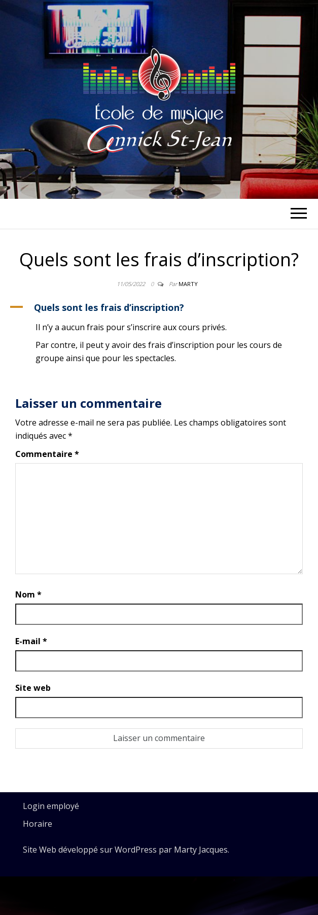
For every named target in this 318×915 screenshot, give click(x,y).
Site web (33, 687)
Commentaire (47, 454)
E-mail (31, 641)
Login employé (51, 806)
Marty (188, 284)
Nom (28, 594)
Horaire (37, 823)
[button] (159, 307)
